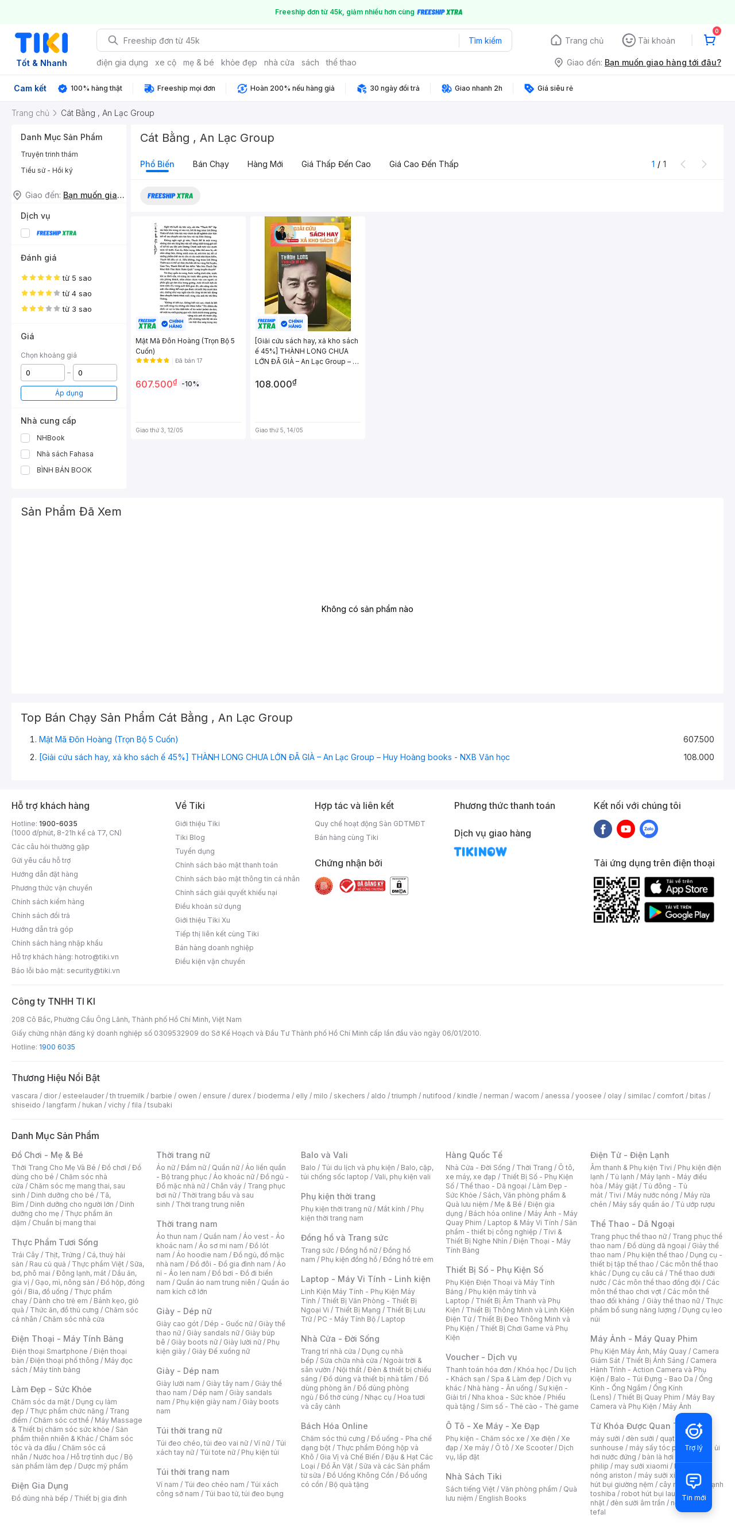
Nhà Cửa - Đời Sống (340, 1338)
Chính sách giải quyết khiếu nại (226, 892)
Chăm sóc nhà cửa (74, 1319)
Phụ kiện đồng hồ (349, 1259)
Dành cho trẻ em (60, 1300)
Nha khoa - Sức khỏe (506, 1397)
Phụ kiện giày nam (206, 1401)
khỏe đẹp (239, 62)
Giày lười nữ (242, 1342)
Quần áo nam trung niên (216, 1282)
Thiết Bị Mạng (358, 1310)
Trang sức (317, 1250)
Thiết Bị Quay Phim (648, 1397)
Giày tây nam (227, 1383)
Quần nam (220, 1236)
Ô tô (502, 1447)
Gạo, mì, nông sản (65, 1282)
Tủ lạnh (622, 1176)
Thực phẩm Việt (98, 1264)
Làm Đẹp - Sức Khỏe (51, 1389)
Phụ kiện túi (260, 1452)
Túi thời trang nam (192, 1472)
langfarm (61, 1105)
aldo (378, 1095)
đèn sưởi (640, 1438)
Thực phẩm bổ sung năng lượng (656, 1305)
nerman (496, 1095)
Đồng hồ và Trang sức (344, 1237)
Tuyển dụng (195, 851)
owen (187, 1095)
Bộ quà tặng (349, 1484)
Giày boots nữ (194, 1342)
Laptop (393, 1319)
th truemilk (127, 1095)
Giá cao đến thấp (424, 164)
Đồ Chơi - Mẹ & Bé (47, 1155)
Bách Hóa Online (334, 1426)
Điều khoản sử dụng (208, 906)
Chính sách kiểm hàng (47, 901)
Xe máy (476, 1447)
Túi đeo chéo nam (214, 1484)
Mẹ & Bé (508, 1204)
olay (615, 1095)
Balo (308, 1167)
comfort (670, 1095)
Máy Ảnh (677, 1406)
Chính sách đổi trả (40, 915)
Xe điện (543, 1438)
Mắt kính (391, 1208)
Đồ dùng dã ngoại (656, 1245)
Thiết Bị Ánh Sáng (655, 1360)
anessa (557, 1095)
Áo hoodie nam (201, 1254)
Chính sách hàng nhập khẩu (57, 943)
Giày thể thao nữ (673, 1300)
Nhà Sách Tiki (474, 1476)
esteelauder (83, 1095)
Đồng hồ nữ (358, 1250)
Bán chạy (211, 164)
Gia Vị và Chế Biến (350, 1457)
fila (136, 1105)
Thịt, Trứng (63, 1254)
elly (302, 1095)
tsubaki (160, 1105)
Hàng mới (265, 164)
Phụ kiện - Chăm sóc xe (485, 1438)
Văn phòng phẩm (529, 1489)
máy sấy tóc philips (661, 1447)
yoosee (588, 1095)
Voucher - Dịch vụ (481, 1357)
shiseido (26, 1105)
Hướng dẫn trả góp (42, 929)
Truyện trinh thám (49, 154)
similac (639, 1095)
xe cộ (165, 62)
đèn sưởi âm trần (637, 1502)
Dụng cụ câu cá (637, 1273)
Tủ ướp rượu (695, 1204)
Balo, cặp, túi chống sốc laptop (367, 1172)
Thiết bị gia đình (100, 1498)
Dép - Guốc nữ (228, 1323)
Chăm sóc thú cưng (333, 1438)
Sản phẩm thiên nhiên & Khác (69, 1434)
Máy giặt (623, 1186)
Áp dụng (69, 393)
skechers (349, 1095)
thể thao (341, 62)
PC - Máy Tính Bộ (347, 1319)
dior (50, 1095)
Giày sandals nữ (213, 1333)
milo (321, 1095)
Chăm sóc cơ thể (61, 1420)
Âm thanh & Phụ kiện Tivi (631, 1167)
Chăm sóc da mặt (40, 1401)
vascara (24, 1095)
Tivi (615, 1195)
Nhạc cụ (378, 1397)
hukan (92, 1105)
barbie (161, 1095)
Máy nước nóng (652, 1195)
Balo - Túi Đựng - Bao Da (651, 1378)
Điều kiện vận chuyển (210, 961)
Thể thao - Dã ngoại (493, 1186)
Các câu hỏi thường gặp (50, 846)
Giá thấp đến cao (336, 164)
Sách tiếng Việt (470, 1489)
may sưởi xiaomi (641, 1466)
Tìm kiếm (485, 40)
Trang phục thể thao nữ (628, 1236)
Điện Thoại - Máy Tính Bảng (67, 1338)
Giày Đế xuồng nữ (221, 1351)
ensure (214, 1095)
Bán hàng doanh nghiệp (214, 947)
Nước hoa (49, 1457)
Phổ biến (157, 164)
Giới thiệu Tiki (197, 823)
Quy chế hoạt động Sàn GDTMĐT (370, 823)
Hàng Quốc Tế (474, 1155)
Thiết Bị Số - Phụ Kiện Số (494, 1270)
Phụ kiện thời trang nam (362, 1213)
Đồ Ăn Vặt (337, 1466)
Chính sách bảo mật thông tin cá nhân (237, 878)
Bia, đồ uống (48, 1291)
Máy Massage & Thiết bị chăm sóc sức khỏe (76, 1425)
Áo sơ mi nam (221, 1245)
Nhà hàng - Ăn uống (500, 1388)
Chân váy (226, 1186)
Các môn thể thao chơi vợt (654, 1287)
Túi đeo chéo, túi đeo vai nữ (202, 1443)
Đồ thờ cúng (339, 1397)
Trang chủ (584, 40)
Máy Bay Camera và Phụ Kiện (652, 1402)
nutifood (437, 1095)
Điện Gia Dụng (39, 1485)
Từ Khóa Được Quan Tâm (640, 1426)
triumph (404, 1095)
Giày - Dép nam (187, 1371)
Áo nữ (165, 1167)
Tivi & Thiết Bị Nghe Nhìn (504, 1236)
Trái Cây (25, 1254)
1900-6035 (58, 823)
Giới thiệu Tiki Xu (202, 920)
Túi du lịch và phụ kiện (358, 1167)
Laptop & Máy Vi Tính (523, 1222)
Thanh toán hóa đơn (479, 1369)
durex (242, 1095)
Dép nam (208, 1392)
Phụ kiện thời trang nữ (336, 1208)
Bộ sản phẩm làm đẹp (72, 1461)
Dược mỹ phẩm (103, 1466)
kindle (467, 1095)
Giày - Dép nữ (184, 1311)
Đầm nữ (193, 1167)
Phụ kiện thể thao (655, 1254)
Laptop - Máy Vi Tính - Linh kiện (366, 1279)
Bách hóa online (495, 1213)
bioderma (273, 1095)
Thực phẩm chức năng (67, 1411)
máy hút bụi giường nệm (651, 1480)
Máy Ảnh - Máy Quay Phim (643, 1338)
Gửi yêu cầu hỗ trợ (41, 860)
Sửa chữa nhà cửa (349, 1360)
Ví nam (167, 1484)
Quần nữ (225, 1167)
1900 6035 (57, 1047)
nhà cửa (279, 62)
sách (310, 62)
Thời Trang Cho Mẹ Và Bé (53, 1167)
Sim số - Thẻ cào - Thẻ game (530, 1406)
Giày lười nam (178, 1383)
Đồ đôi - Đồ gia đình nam (230, 1264)
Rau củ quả (47, 1264)
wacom (526, 1095)
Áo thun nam (177, 1236)
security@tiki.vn (93, 970)
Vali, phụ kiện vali (402, 1176)
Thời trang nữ (183, 1155)
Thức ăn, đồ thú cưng (64, 1310)
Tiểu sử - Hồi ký (47, 170)
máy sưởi (605, 1438)
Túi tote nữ (217, 1452)
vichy (117, 1105)
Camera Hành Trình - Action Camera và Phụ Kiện (653, 1369)
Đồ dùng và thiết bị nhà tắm (368, 1378)
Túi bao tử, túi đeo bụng (244, 1493)
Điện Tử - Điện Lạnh (630, 1155)
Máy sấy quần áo (641, 1204)
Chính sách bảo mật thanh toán (226, 865)
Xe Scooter (534, 1447)
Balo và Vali (324, 1155)
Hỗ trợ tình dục (94, 1457)
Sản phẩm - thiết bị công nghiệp (511, 1227)
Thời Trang (534, 1167)
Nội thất (349, 1369)
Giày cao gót (177, 1323)
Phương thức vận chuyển (51, 888)
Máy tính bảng (56, 1369)
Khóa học (532, 1369)
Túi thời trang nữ (189, 1430)
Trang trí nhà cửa (328, 1351)
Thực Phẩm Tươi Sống (54, 1242)
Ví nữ (262, 1443)
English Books (503, 1498)
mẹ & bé (198, 62)
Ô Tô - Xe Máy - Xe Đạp (493, 1426)
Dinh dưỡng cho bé (62, 1195)
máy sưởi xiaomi (665, 1475)
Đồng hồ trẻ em (408, 1259)
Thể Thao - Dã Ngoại (632, 1224)
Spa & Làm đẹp (516, 1378)
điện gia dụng (122, 62)
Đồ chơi (114, 1167)
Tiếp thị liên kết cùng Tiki (217, 933)
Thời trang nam (186, 1224)
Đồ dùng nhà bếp (39, 1498)
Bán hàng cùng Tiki (346, 837)
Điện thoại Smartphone (49, 1351)
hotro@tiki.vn (97, 956)
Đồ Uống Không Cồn (360, 1475)
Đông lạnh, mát (81, 1273)
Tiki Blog (190, 837)
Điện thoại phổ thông (64, 1360)
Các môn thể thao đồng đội (656, 1282)
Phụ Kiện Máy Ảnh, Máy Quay (638, 1351)
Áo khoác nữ (233, 1176)
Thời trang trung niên (210, 1204)
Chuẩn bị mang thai (64, 1222)
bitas (698, 1095)
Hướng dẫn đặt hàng (44, 874)
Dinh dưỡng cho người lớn (72, 1204)
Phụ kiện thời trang (338, 1196)
